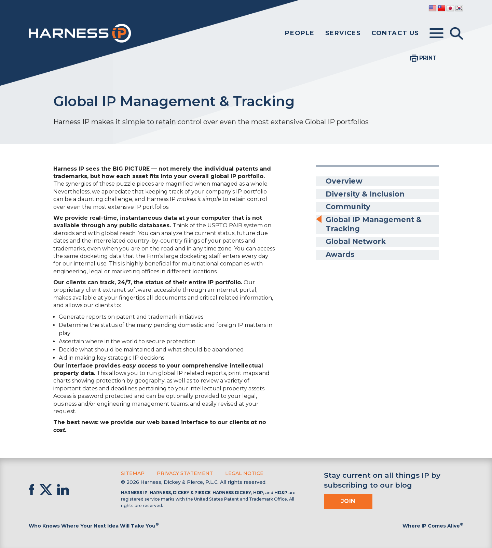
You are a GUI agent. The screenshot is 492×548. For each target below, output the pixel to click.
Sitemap (133, 473)
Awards (340, 252)
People (300, 33)
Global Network (356, 240)
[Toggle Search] (456, 33)
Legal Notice (244, 473)
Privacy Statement (185, 473)
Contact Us (395, 33)
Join (348, 501)
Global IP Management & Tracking (375, 223)
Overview (344, 181)
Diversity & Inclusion (366, 193)
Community (348, 206)
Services (343, 33)
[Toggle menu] (436, 33)
